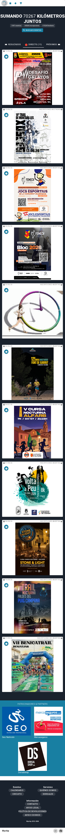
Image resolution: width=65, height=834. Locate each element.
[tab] (13, 44)
